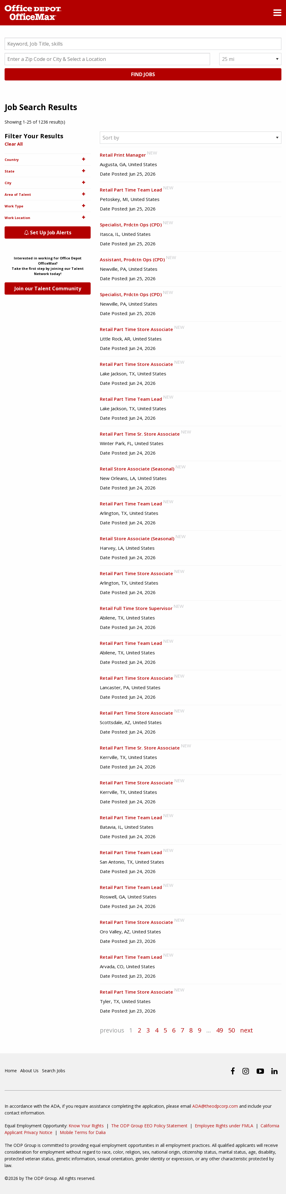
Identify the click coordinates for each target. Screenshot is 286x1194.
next (247, 1030)
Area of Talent (48, 194)
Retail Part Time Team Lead (131, 190)
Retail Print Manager (123, 155)
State (48, 171)
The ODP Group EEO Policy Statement (149, 1126)
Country (48, 159)
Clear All (14, 144)
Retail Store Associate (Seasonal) (137, 469)
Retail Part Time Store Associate (136, 329)
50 (232, 1030)
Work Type (48, 206)
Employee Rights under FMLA (224, 1126)
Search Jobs (53, 1070)
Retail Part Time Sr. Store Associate (140, 434)
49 (220, 1030)
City (48, 183)
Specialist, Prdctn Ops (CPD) (131, 225)
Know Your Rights (86, 1126)
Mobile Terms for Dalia (83, 1132)
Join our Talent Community (47, 288)
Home (11, 1070)
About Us (29, 1070)
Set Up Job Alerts (47, 232)
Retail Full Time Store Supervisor (136, 608)
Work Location (48, 218)
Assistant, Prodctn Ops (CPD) (132, 260)
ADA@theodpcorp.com (215, 1106)
